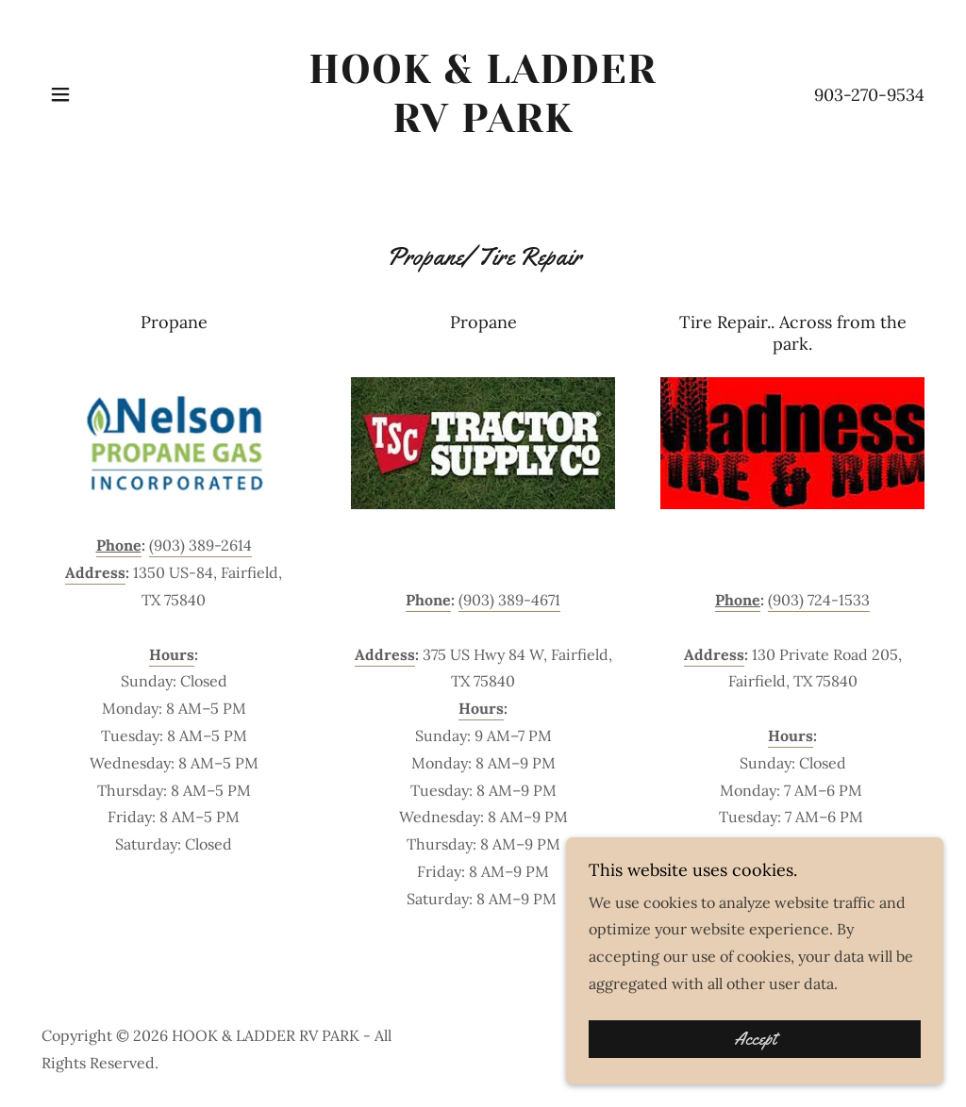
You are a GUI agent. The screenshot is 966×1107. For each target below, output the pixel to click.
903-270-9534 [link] (869, 95)
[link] (483, 126)
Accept (755, 1065)
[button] (60, 94)
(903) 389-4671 (509, 599)
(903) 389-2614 (200, 545)
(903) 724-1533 (819, 599)
